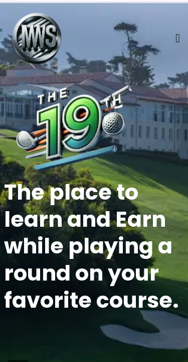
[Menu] (177, 38)
